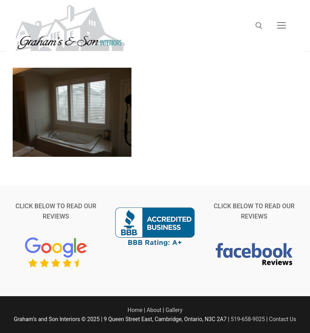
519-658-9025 (248, 319)
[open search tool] (258, 25)
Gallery (174, 310)
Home (135, 310)
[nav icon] (281, 25)
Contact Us (282, 319)
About (153, 310)
